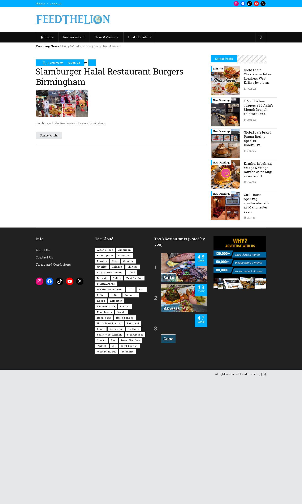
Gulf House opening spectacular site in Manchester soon (256, 328)
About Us (40, 3)
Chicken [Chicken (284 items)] (117, 392)
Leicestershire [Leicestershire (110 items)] (106, 431)
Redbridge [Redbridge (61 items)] (116, 454)
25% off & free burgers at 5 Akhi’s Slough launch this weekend (258, 233)
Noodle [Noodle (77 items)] (121, 437)
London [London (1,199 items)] (125, 431)
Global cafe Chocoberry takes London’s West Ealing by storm (257, 201)
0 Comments (55, 62)
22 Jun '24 (74, 62)
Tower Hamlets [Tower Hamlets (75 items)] (130, 465)
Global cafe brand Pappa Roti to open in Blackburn (257, 264)
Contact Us (56, 3)
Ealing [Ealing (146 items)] (117, 403)
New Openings (221, 225)
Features (218, 194)
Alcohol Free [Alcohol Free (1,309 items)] (105, 375)
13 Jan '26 (250, 276)
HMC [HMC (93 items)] (141, 415)
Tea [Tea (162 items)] (113, 465)
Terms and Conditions (53, 390)
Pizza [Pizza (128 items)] (100, 454)
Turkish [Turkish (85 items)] (102, 471)
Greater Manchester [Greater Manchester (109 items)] (110, 415)
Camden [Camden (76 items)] (128, 386)
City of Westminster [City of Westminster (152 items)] (110, 398)
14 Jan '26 (250, 245)
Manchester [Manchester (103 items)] (104, 437)
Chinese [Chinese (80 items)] (133, 392)
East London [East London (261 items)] (134, 403)
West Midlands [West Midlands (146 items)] (106, 477)
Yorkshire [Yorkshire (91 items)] (127, 477)
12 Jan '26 (250, 307)
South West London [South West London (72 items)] (109, 460)
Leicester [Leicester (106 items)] (116, 426)
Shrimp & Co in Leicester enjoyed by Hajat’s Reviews (90, 46)
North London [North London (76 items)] (125, 443)
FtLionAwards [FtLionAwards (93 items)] (106, 409)
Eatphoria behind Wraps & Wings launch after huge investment (258, 295)
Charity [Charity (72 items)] (102, 392)
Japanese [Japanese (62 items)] (131, 420)
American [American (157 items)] (124, 375)
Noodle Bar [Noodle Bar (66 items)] (104, 443)
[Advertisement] (190, 19)
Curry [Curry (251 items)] (131, 398)
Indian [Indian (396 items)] (101, 420)
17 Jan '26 (250, 214)
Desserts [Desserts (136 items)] (102, 403)
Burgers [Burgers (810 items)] (102, 386)
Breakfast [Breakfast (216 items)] (124, 381)
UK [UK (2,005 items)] (114, 471)
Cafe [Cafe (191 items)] (115, 386)
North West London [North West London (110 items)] (109, 448)
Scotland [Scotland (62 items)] (133, 454)
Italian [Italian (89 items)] (115, 420)
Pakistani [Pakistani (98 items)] (133, 448)
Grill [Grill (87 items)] (130, 415)
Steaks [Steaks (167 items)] (101, 465)
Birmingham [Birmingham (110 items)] (105, 381)
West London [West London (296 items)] (129, 471)
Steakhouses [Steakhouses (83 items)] (135, 460)
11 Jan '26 (249, 343)
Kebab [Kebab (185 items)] (101, 426)
